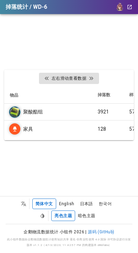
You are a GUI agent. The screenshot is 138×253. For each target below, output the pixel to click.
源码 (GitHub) (101, 231)
